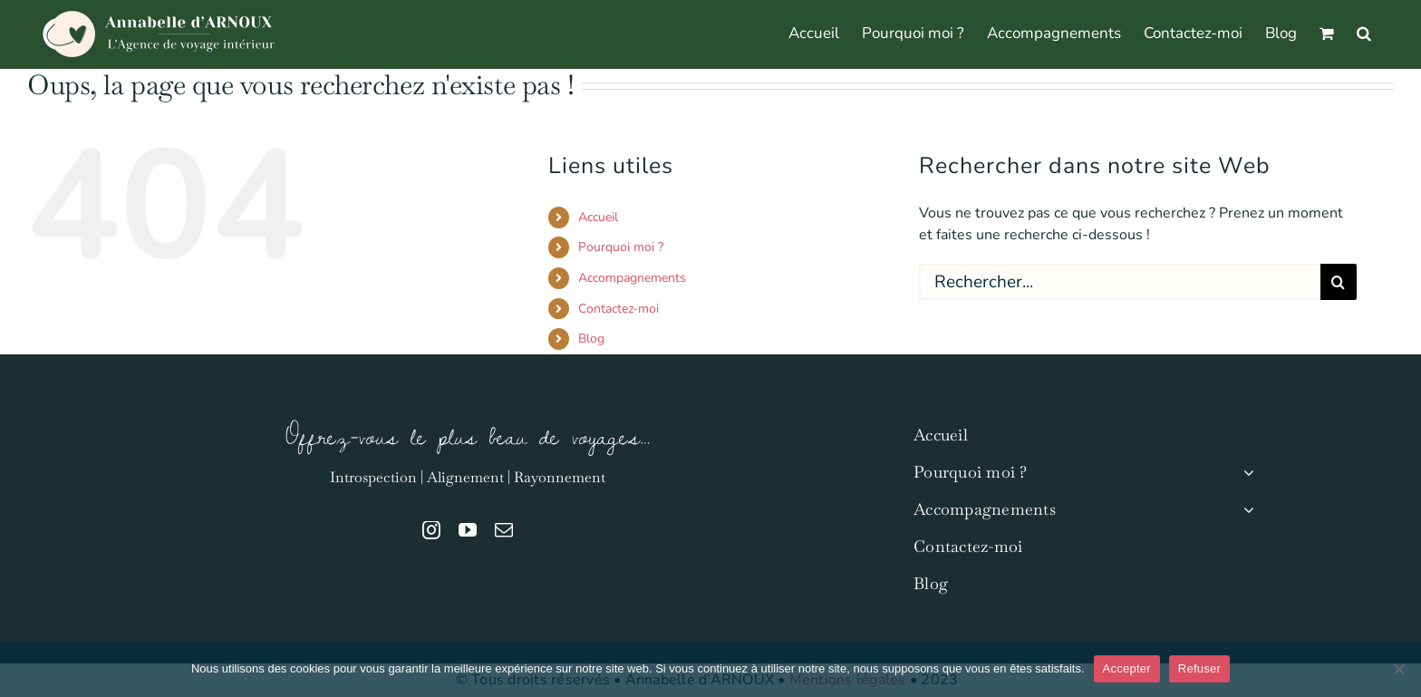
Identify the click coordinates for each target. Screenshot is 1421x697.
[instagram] (431, 530)
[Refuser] (1398, 669)
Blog (591, 338)
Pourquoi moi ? (620, 247)
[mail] (504, 530)
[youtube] (468, 530)
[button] (1364, 31)
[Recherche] (1338, 282)
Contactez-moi (618, 308)
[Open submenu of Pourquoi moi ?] (1244, 473)
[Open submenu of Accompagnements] (1244, 510)
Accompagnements (632, 277)
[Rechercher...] (1119, 282)
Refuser (1199, 668)
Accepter (1127, 668)
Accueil (598, 217)
